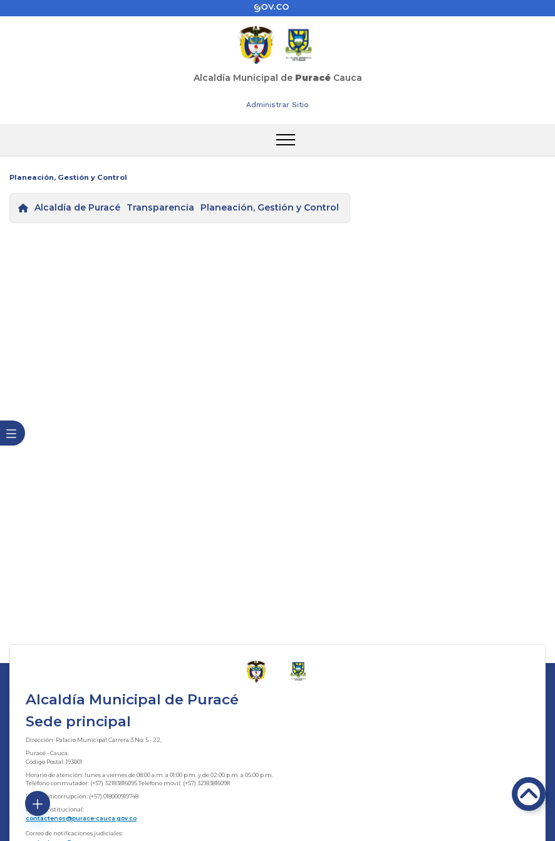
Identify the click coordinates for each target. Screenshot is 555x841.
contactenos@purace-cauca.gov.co (81, 818)
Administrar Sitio (277, 104)
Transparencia (160, 207)
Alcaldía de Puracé (77, 207)
